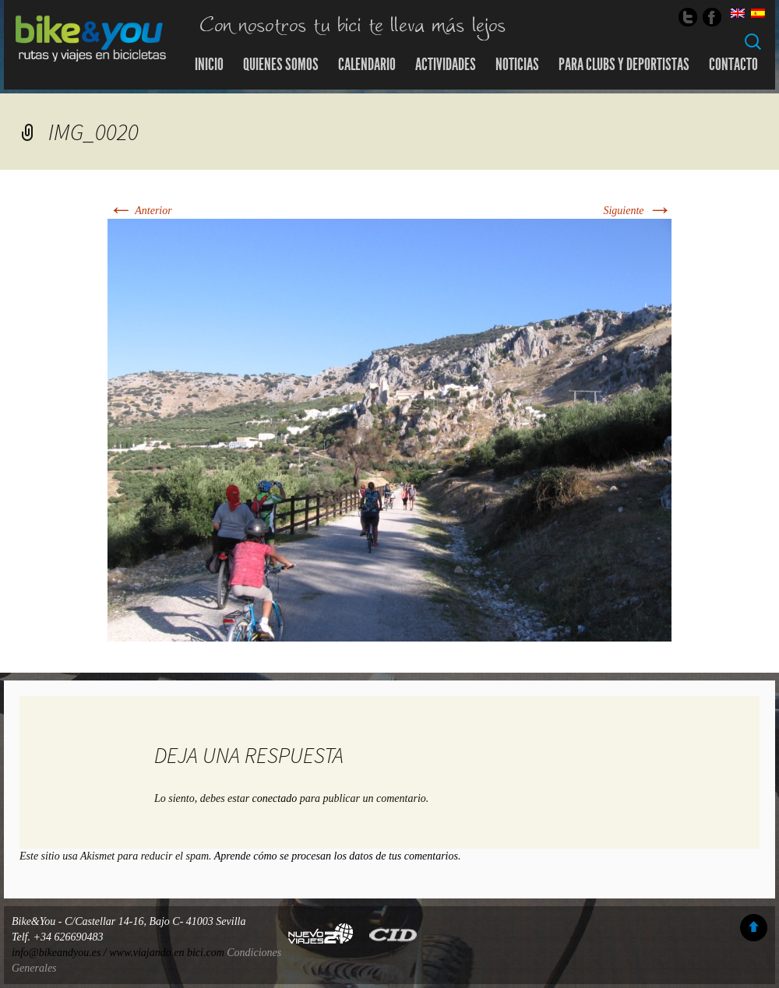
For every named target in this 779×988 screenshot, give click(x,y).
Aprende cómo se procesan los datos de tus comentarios (336, 856)
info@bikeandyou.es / (60, 952)
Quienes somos (281, 64)
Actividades (445, 64)
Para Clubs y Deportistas (624, 64)
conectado (275, 798)
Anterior (140, 210)
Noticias (517, 64)
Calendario (367, 64)
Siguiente (637, 210)
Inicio (209, 64)
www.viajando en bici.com (166, 952)
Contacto (733, 64)
